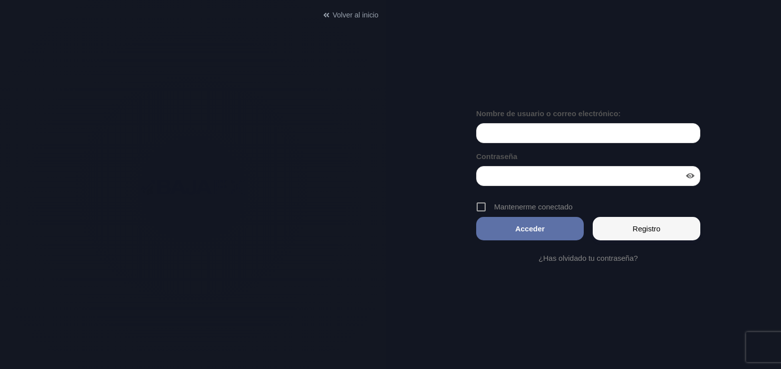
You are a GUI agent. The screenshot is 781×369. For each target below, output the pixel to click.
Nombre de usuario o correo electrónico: (548, 113)
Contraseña (497, 156)
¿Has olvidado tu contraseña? (588, 258)
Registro (646, 228)
